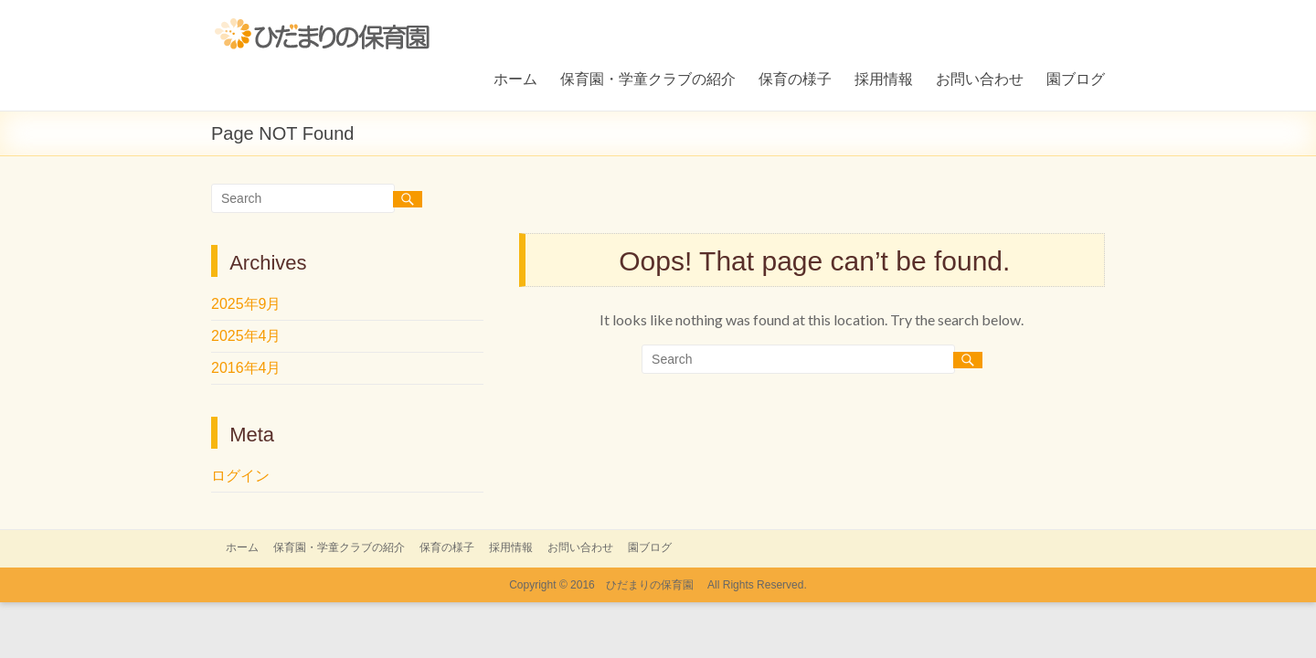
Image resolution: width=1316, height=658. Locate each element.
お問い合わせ (980, 78)
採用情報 (883, 78)
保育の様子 (795, 78)
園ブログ (1075, 78)
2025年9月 (246, 304)
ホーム (515, 78)
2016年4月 (246, 368)
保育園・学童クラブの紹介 (648, 78)
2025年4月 (246, 336)
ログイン (240, 475)
